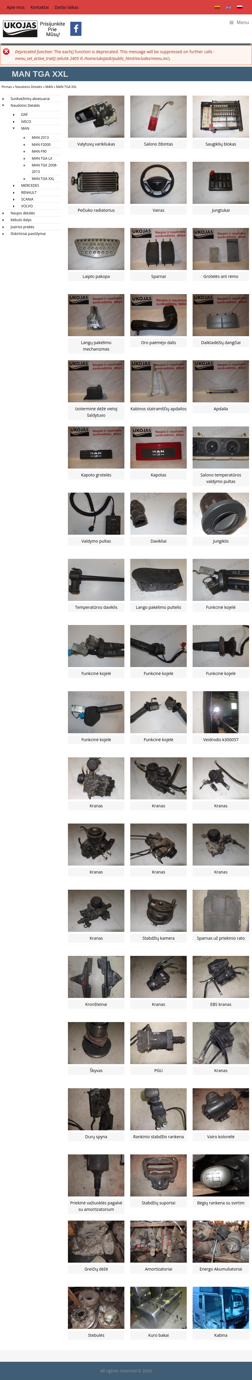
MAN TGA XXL (43, 178)
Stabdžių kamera (158, 938)
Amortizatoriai (158, 1269)
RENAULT (28, 192)
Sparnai (158, 276)
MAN (49, 86)
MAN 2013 (40, 137)
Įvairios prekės (22, 226)
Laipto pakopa (96, 276)
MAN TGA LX (42, 158)
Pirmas (6, 86)
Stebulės (96, 1335)
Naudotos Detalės (28, 86)
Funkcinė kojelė (221, 607)
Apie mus (16, 7)
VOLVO (27, 206)
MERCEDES (30, 185)
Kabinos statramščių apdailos (159, 408)
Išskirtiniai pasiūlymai (28, 233)
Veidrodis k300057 (220, 739)
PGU (158, 1070)
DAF (24, 114)
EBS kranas (220, 1004)
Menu (239, 22)
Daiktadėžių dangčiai (221, 342)
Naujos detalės (23, 213)
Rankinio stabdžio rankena (158, 1136)
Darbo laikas (67, 7)
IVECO (26, 121)
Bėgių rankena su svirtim (221, 1203)
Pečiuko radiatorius (96, 210)
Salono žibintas (158, 144)
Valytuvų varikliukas (96, 144)
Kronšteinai (96, 1004)
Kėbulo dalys (21, 219)
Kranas (96, 806)
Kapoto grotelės (96, 475)
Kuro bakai (158, 1335)
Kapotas (158, 475)
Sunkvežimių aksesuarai (30, 98)
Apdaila (221, 408)
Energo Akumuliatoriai (221, 1269)
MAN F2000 (41, 144)
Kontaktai (40, 7)
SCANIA (27, 199)
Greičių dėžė (96, 1269)
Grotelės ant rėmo (220, 276)
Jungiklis (220, 541)
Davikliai (158, 541)
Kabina (221, 1335)
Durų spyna (96, 1136)
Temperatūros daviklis (96, 607)
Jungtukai (221, 210)
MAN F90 (39, 151)
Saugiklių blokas (221, 144)
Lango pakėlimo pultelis (158, 607)
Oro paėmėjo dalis (158, 342)
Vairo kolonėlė (221, 1136)
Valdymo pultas (96, 541)
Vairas (158, 210)
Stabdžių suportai (158, 1203)
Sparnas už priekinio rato (221, 938)
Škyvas (96, 1070)
